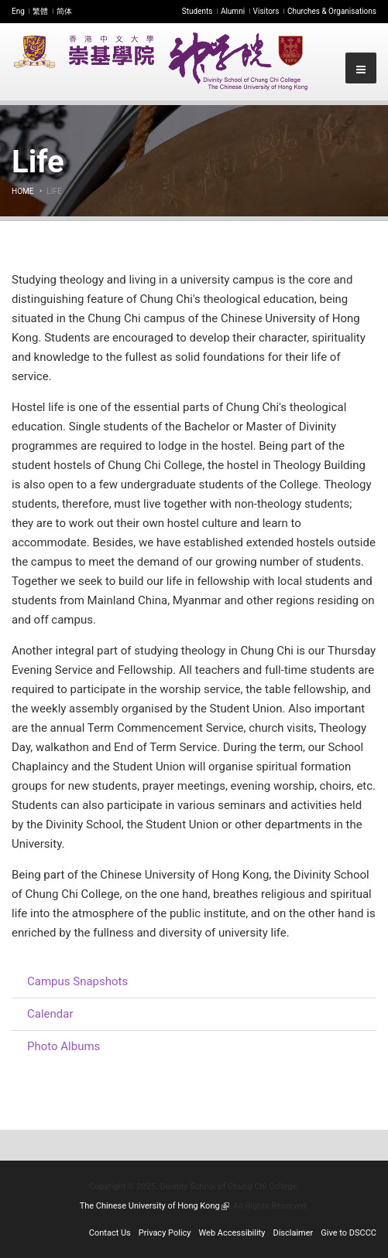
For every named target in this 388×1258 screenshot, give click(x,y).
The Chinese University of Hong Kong (154, 1206)
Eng (18, 11)
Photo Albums (63, 1046)
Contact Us (110, 1233)
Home (22, 191)
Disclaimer (293, 1233)
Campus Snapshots (77, 981)
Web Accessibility (232, 1233)
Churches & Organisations (331, 11)
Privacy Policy (165, 1233)
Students (197, 11)
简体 (64, 11)
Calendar (50, 1014)
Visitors (266, 11)
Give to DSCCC (348, 1233)
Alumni (233, 11)
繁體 (40, 11)
